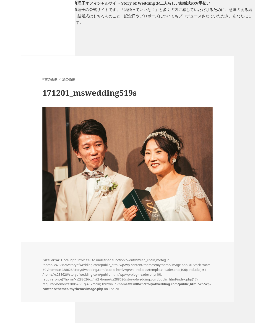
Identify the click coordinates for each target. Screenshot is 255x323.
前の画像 (50, 79)
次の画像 (68, 79)
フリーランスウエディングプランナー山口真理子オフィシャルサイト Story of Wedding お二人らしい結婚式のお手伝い (105, 3)
